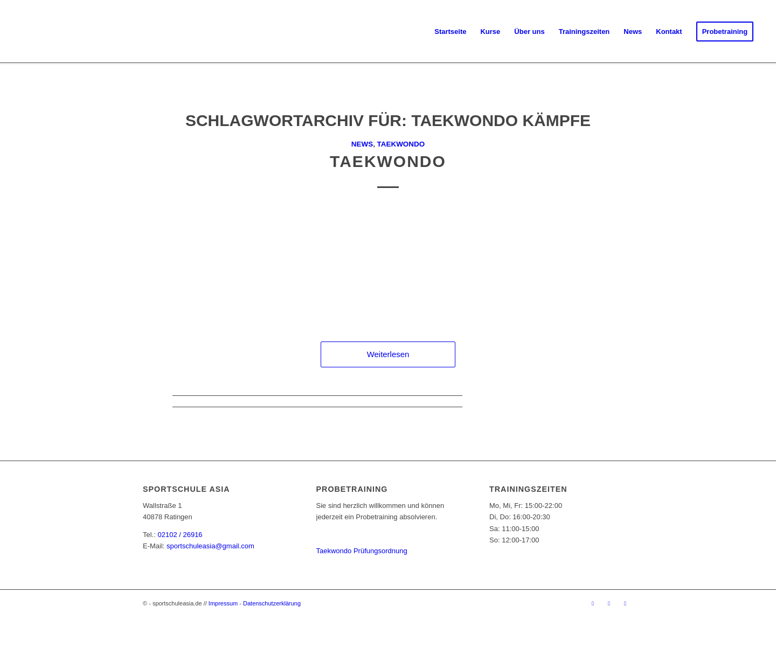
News (362, 144)
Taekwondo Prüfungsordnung (361, 551)
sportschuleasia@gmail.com (210, 546)
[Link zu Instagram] (609, 603)
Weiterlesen (388, 354)
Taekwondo (401, 144)
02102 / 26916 (179, 535)
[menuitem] (450, 32)
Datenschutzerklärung (272, 603)
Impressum (223, 603)
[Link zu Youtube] (625, 603)
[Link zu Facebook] (593, 603)
